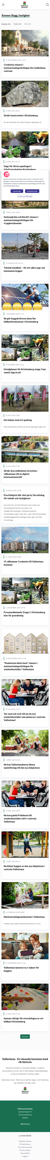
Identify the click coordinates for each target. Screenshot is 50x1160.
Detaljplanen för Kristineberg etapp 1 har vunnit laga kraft (25, 371)
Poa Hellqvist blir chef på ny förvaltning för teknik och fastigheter (24, 497)
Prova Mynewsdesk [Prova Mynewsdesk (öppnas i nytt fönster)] (25, 1147)
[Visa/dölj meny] (3, 4)
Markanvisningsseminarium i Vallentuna (24, 916)
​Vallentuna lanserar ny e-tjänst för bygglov (21, 969)
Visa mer (25, 1037)
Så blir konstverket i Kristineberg (21, 115)
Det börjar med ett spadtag (18, 420)
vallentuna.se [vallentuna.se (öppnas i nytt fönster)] (25, 1124)
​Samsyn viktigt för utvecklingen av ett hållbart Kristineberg (23, 1020)
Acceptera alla (32, 191)
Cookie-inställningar (25, 196)
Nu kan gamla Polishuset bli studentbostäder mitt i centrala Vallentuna (20, 818)
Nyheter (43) (6, 24)
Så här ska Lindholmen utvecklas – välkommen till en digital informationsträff (21, 473)
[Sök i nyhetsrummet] (47, 4)
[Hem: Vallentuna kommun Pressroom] (24, 4)
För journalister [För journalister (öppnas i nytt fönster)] (25, 1150)
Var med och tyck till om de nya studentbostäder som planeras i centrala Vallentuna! (24, 716)
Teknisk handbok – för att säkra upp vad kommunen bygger (24, 269)
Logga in (25, 1156)
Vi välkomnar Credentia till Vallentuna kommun (23, 563)
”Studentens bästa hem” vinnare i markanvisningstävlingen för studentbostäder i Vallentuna (20, 666)
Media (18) (17, 24)
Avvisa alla (17, 191)
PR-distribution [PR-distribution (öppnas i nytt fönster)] (25, 1144)
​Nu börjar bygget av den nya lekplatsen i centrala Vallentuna (24, 868)
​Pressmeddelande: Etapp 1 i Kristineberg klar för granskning (24, 614)
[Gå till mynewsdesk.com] (25, 1135)
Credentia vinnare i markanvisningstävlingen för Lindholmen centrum (25, 67)
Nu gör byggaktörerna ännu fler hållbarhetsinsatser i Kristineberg (21, 320)
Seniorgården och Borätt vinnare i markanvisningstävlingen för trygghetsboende (21, 220)
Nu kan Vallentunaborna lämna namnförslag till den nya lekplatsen (22, 766)
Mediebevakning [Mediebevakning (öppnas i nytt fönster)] (25, 1141)
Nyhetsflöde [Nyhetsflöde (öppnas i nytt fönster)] (25, 1153)
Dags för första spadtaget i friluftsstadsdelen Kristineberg (20, 168)
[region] (25, 185)
